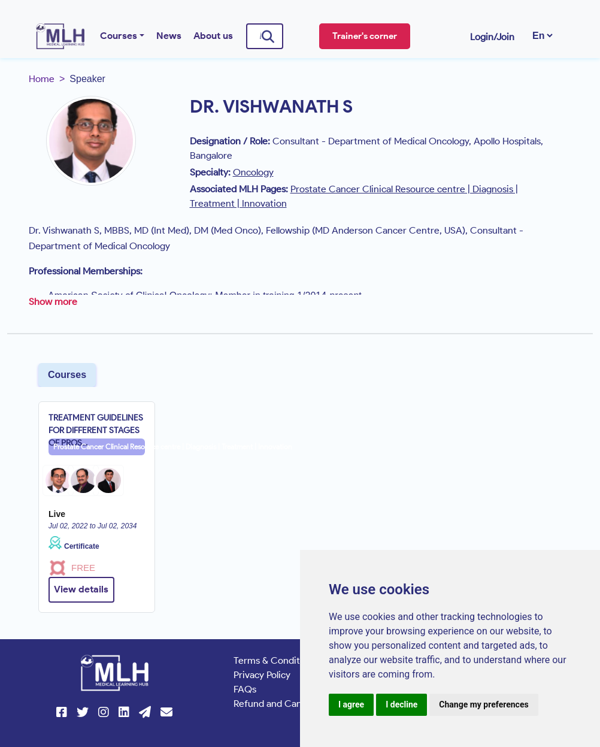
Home (41, 78)
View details (81, 589)
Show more (53, 301)
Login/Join (492, 37)
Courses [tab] (67, 375)
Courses (118, 35)
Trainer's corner (364, 36)
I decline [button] (401, 704)
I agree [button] (351, 704)
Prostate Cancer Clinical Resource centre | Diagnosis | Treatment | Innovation (99, 446)
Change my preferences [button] (483, 704)
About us (213, 35)
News (168, 35)
